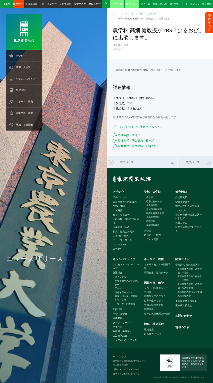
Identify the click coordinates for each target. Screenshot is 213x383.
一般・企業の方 (48, 4)
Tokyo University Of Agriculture (176, 377)
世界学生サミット (153, 300)
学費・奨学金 (120, 314)
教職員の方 (95, 4)
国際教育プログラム (155, 296)
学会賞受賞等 (182, 201)
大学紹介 (21, 55)
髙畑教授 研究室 (129, 135)
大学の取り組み (121, 227)
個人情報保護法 (120, 365)
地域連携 (149, 329)
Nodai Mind (119, 206)
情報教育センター (124, 292)
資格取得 (117, 318)
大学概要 (117, 210)
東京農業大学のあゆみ (125, 201)
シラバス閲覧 (151, 239)
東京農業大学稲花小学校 (190, 291)
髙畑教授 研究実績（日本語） (137, 140)
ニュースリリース (133, 14)
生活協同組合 (120, 335)
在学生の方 (80, 4)
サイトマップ (119, 356)
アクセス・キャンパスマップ (126, 266)
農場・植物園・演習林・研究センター (127, 298)
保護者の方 (31, 4)
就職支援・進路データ (156, 272)
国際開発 (149, 309)
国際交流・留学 (24, 113)
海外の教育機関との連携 (157, 313)
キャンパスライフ (25, 78)
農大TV (117, 249)
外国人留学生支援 (153, 305)
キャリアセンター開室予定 (157, 266)
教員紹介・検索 (152, 235)
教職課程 (150, 221)
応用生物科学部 (154, 201)
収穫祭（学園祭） (122, 331)
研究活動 (21, 90)
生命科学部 (151, 205)
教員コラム (181, 222)
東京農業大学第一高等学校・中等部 (190, 271)
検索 (106, 4)
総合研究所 (181, 197)
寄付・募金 (132, 4)
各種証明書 (117, 4)
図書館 (118, 288)
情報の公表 (182, 327)
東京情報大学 (184, 295)
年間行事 (117, 309)
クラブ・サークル (122, 322)
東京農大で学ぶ (152, 333)
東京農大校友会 (183, 305)
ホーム (116, 14)
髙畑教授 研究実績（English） (138, 146)
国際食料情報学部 (155, 213)
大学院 (147, 230)
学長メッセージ (121, 197)
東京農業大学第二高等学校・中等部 (190, 278)
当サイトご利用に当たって (126, 373)
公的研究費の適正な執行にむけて (188, 216)
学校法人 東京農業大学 (187, 264)
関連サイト (182, 259)
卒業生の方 (65, 4)
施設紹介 (117, 272)
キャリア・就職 (24, 101)
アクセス (145, 4)
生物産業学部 (152, 217)
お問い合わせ (160, 4)
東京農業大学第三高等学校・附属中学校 (190, 286)
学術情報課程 (152, 225)
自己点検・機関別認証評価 (126, 221)
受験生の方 (17, 4)
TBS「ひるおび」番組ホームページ (140, 126)
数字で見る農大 (121, 214)
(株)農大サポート (179, 4)
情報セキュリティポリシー (126, 369)
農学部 (149, 197)
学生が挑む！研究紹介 (187, 206)
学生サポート (120, 327)
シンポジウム (182, 210)
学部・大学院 (23, 67)
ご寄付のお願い (121, 235)
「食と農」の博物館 (125, 304)
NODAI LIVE (119, 244)
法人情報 (207, 4)
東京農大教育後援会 (186, 301)
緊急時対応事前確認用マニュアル (129, 361)
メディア (151, 14)
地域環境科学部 (154, 209)
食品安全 (195, 4)
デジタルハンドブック (125, 340)
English (6, 4)
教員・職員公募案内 (123, 231)
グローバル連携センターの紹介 (157, 290)
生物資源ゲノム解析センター (127, 283)
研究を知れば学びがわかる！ (188, 229)
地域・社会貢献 (24, 124)
